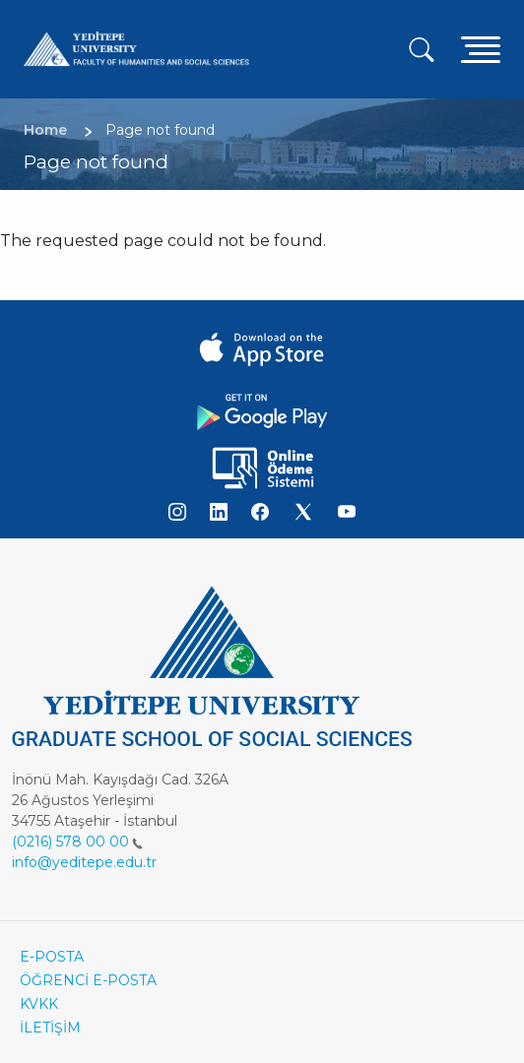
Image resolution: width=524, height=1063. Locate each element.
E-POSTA (52, 957)
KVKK (39, 1004)
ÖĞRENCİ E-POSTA (88, 980)
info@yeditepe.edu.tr (84, 862)
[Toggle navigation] (480, 48)
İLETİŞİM (50, 1027)
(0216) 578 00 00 (77, 841)
